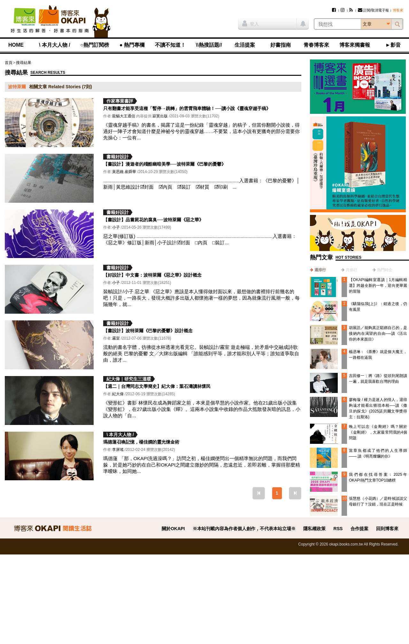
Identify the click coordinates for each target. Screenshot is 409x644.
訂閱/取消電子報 (373, 10)
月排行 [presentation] (351, 270)
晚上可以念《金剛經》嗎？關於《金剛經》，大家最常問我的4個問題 (378, 432)
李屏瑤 (118, 449)
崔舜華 (130, 171)
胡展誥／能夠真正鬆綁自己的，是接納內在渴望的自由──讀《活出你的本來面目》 (378, 334)
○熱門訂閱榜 (95, 45)
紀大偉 (118, 394)
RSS (338, 528)
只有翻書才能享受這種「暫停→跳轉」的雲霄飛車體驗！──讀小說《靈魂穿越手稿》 (187, 108)
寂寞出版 (160, 116)
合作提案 (359, 528)
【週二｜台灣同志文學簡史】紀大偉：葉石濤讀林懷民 (157, 386)
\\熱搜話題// (209, 45)
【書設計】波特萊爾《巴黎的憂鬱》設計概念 (148, 330)
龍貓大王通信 (123, 116)
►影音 (393, 45)
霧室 (116, 338)
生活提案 (245, 45)
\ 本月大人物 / (54, 45)
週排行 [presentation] (320, 270)
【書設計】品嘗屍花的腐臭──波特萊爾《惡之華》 (153, 219)
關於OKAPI (173, 528)
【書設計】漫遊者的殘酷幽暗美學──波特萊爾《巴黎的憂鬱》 (164, 164)
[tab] (318, 270)
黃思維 (118, 171)
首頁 (8, 62)
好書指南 (280, 45)
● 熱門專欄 (132, 45)
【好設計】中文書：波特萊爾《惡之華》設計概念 (152, 275)
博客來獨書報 (354, 45)
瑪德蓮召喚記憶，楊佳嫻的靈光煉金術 (141, 441)
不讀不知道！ (170, 45)
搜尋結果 (23, 62)
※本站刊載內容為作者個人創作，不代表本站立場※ (244, 528)
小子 (116, 227)
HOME (16, 45)
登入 (250, 23)
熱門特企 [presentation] (384, 270)
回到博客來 (387, 528)
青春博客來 (316, 45)
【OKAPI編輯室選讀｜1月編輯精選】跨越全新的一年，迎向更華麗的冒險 (378, 286)
